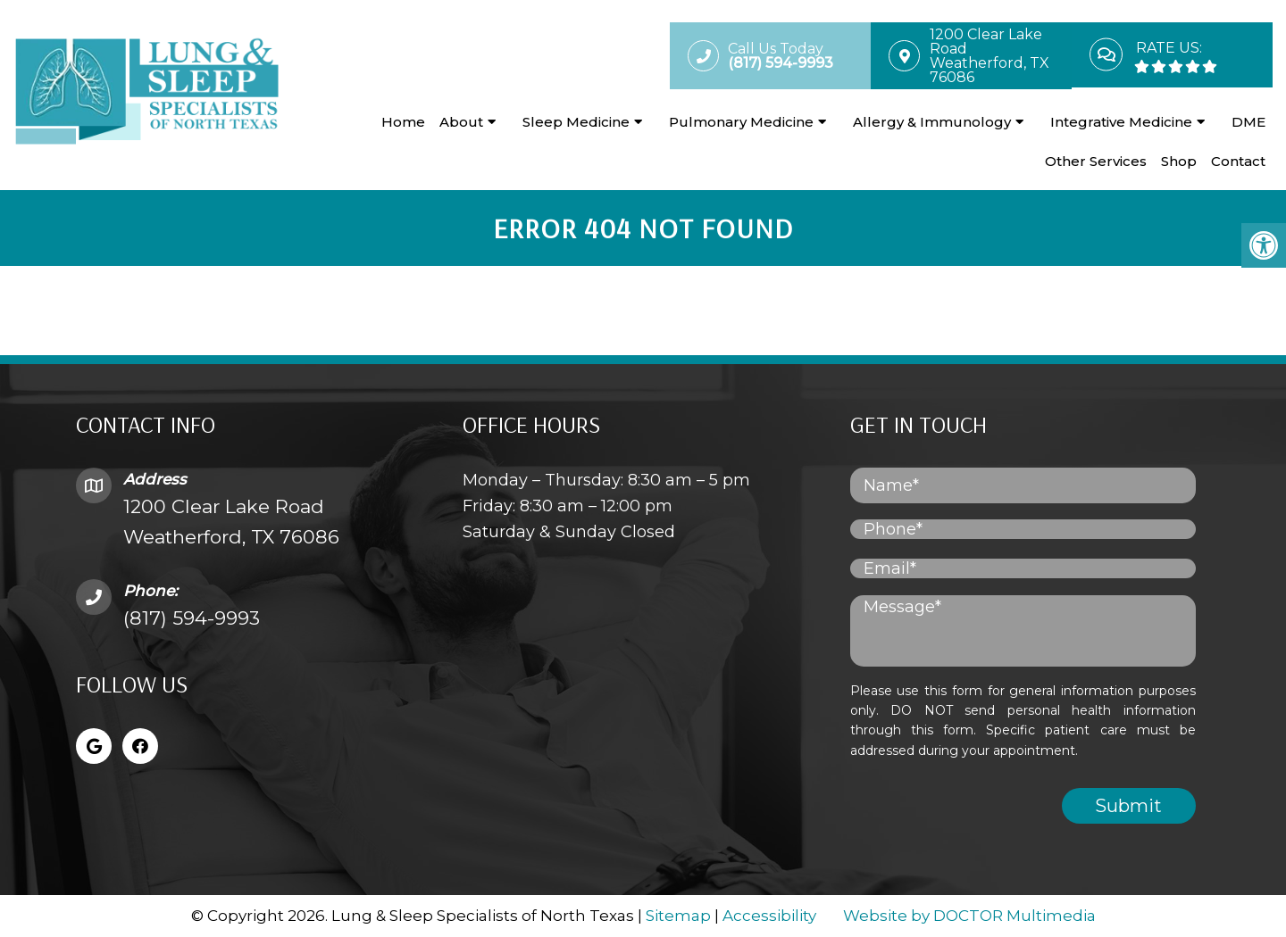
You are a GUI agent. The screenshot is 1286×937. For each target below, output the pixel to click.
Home (403, 121)
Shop (1179, 161)
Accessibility (769, 916)
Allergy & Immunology (932, 121)
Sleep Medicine (576, 121)
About (461, 121)
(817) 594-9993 (191, 618)
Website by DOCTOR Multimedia (969, 916)
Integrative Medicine (1121, 121)
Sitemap (678, 916)
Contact (1238, 161)
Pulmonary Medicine (741, 121)
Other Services (1096, 161)
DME (1248, 121)
